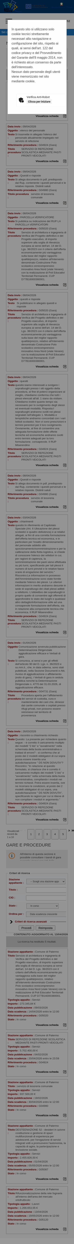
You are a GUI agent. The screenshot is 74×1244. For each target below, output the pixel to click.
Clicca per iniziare (39, 101)
